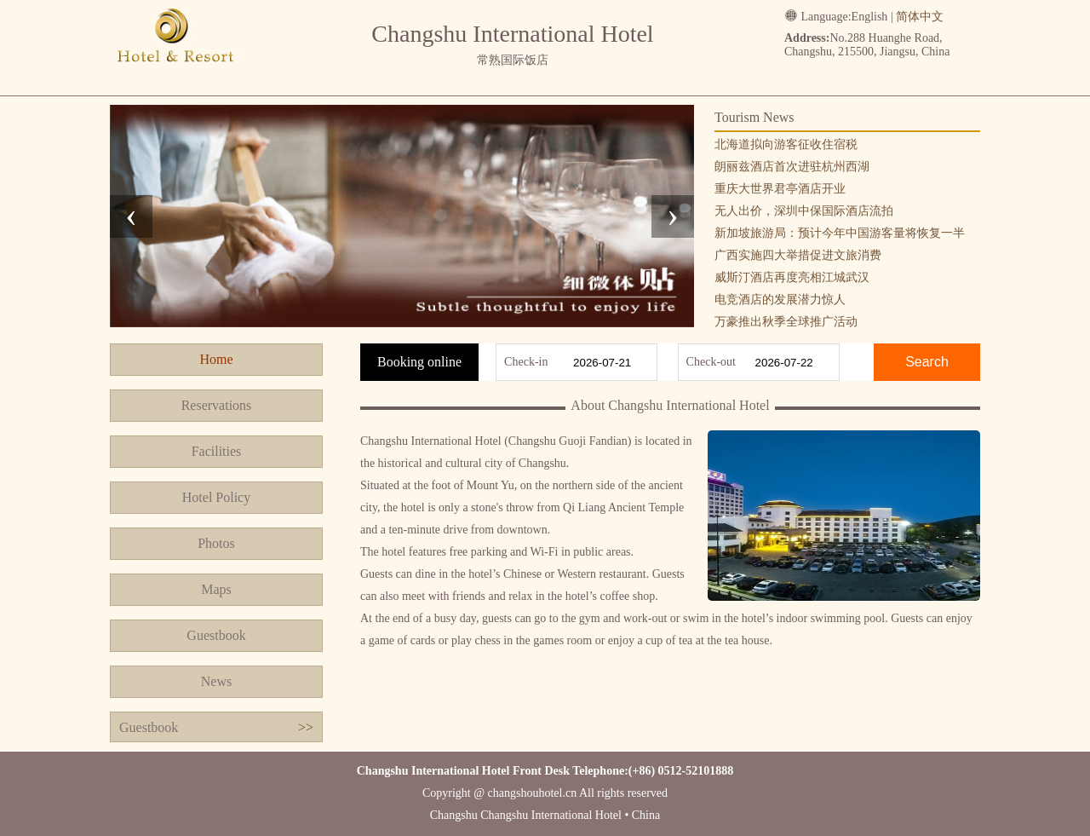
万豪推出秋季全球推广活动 (786, 321)
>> (305, 727)
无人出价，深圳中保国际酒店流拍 (803, 211)
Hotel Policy (216, 497)
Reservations (216, 405)
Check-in (526, 361)
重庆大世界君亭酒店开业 (780, 188)
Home (215, 359)
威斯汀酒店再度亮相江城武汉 (791, 277)
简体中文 (920, 16)
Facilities (217, 451)
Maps (216, 589)
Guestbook (215, 635)
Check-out (711, 361)
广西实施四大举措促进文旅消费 (797, 255)
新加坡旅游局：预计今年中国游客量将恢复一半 (839, 233)
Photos (216, 543)
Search (927, 362)
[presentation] (131, 216)
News (216, 681)
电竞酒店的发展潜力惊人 (780, 299)
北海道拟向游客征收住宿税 (786, 144)
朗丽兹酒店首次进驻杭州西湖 (791, 166)
